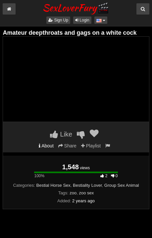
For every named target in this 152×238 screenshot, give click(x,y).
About (46, 145)
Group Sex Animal (121, 185)
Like (61, 134)
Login (82, 20)
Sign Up (58, 20)
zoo (73, 192)
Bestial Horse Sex (53, 185)
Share (67, 145)
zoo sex (86, 192)
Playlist (91, 145)
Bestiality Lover (87, 185)
